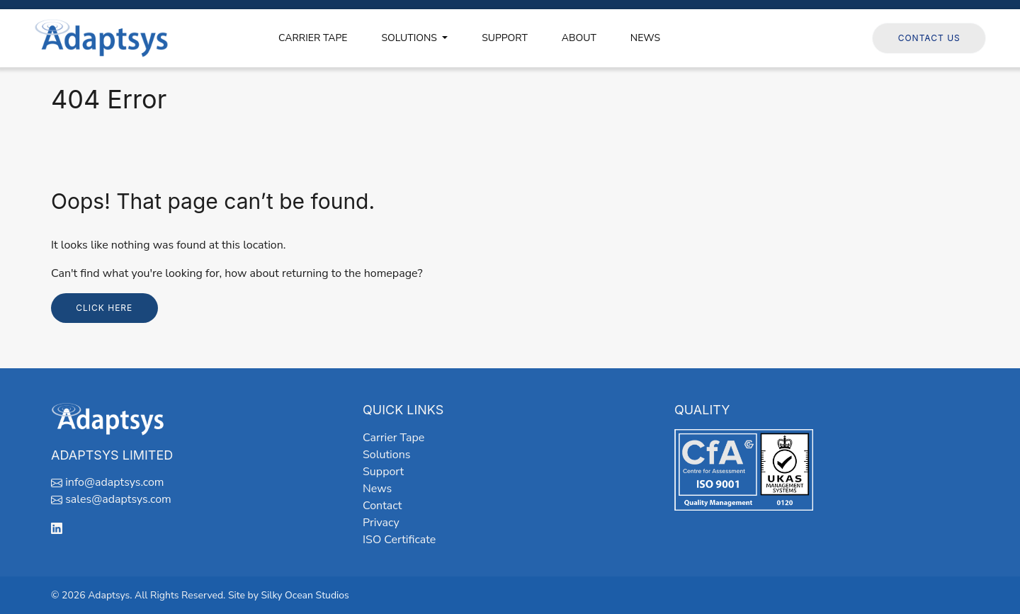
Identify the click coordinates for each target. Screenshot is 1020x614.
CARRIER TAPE (312, 38)
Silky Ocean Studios (304, 595)
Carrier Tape (393, 437)
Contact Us (929, 38)
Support (383, 471)
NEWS (645, 38)
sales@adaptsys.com (118, 499)
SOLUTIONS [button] (410, 38)
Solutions (386, 454)
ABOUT (579, 38)
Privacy (381, 522)
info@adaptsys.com (114, 482)
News (377, 488)
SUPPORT (505, 38)
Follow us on (826, 37)
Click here (104, 307)
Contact (382, 505)
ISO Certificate (399, 539)
